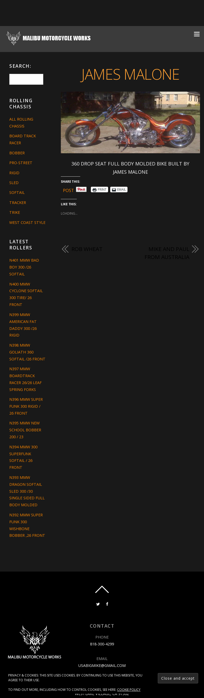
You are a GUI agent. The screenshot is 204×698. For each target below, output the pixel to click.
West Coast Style (27, 222)
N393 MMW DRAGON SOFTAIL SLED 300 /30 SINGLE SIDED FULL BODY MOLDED (27, 491)
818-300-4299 (102, 643)
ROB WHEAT (87, 249)
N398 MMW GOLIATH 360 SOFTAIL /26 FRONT (27, 352)
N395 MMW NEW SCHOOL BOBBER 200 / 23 (25, 429)
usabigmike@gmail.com (102, 665)
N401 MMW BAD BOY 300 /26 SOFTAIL (24, 267)
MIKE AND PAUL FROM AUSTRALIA (166, 253)
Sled (14, 182)
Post (68, 189)
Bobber (17, 152)
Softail (17, 192)
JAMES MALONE (130, 73)
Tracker (17, 202)
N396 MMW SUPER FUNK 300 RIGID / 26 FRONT (26, 406)
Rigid (14, 172)
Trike (14, 212)
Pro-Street (20, 162)
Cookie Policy (129, 689)
